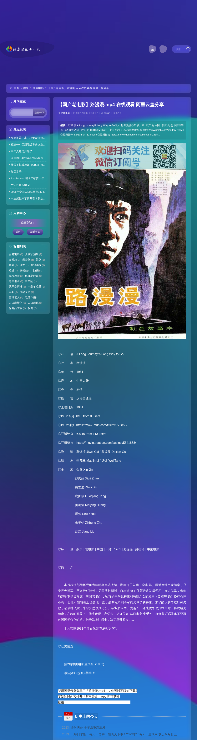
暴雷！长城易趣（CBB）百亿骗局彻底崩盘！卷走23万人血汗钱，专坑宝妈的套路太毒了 (29, 164)
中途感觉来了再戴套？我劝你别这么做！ (29, 198)
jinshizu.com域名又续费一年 (27, 178)
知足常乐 (16, 171)
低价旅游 (16, 275)
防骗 (37, 270)
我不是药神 (17, 286)
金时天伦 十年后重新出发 (83, 727)
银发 (24, 265)
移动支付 (27, 292)
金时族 (14, 259)
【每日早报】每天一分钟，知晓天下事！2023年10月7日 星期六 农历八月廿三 (119, 734)
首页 (16, 88)
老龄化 (28, 259)
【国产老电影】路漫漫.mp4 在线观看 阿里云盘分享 (78, 88)
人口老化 (35, 302)
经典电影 (38, 88)
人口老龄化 (17, 302)
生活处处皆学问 (20, 185)
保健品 (25, 270)
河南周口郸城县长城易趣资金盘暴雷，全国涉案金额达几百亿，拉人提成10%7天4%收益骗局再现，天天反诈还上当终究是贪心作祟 (29, 158)
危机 (13, 270)
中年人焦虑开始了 (21, 151)
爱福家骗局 (33, 254)
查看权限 (35, 231)
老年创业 (16, 281)
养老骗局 (16, 254)
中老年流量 (36, 286)
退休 (40, 259)
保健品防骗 (17, 308)
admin (107, 113)
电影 (13, 292)
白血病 (31, 281)
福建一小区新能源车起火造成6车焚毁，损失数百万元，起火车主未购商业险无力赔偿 (29, 144)
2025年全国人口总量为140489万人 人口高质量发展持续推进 (29, 191)
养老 (13, 265)
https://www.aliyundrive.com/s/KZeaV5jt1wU (98, 702)
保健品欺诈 (33, 275)
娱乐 (26, 88)
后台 (18, 231)
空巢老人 (16, 297)
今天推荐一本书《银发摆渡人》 (29, 137)
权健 (32, 308)
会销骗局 (38, 265)
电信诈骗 (32, 297)
